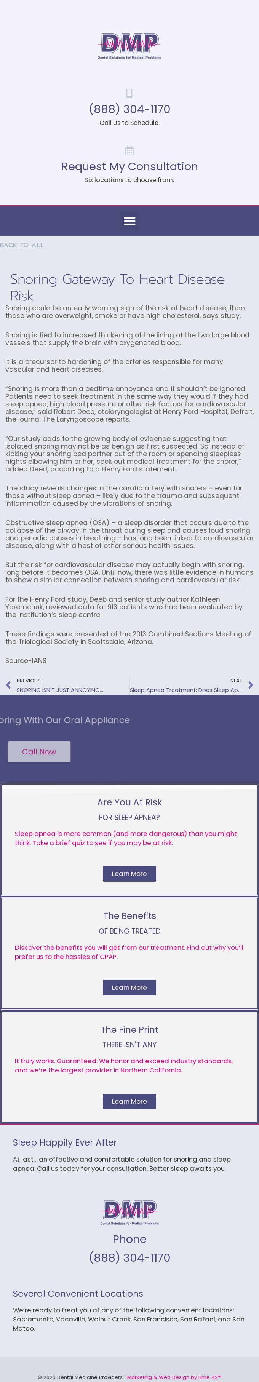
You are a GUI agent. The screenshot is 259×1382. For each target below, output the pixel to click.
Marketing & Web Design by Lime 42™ (174, 1377)
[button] (129, 221)
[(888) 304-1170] (129, 93)
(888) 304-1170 (130, 109)
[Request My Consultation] (129, 150)
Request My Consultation (129, 166)
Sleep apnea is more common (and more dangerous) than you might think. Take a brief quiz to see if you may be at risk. (126, 838)
